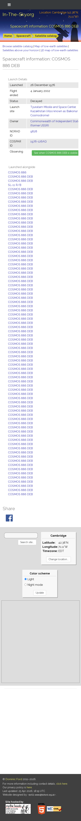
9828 (33, 131)
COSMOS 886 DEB (20, 176)
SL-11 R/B (14, 185)
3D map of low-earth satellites (59, 50)
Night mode (33, 584)
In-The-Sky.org (18, 14)
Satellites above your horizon (21, 50)
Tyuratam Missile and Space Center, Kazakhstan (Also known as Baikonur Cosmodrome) (54, 111)
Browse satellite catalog (18, 46)
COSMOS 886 (17, 172)
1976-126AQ (38, 141)
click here (61, 783)
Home (8, 35)
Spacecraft (23, 35)
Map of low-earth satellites (51, 46)
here (29, 787)
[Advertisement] (40, 641)
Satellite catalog (46, 35)
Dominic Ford (14, 779)
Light (29, 579)
